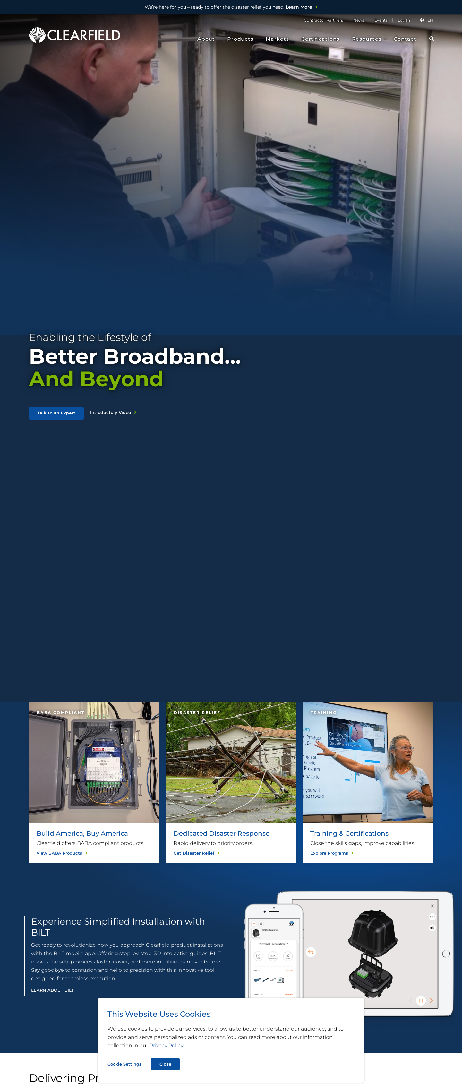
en (430, 20)
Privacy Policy (166, 1045)
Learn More (228, 7)
